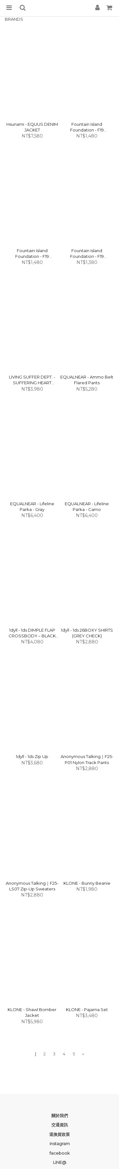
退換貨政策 (59, 1134)
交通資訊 (59, 1124)
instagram (60, 1143)
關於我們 (59, 1115)
